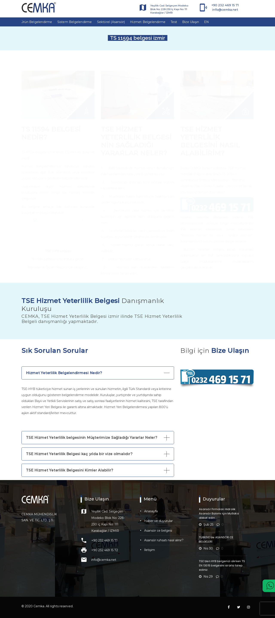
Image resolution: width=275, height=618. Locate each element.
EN (206, 22)
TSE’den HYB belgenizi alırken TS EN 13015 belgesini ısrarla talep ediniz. (222, 565)
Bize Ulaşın (190, 22)
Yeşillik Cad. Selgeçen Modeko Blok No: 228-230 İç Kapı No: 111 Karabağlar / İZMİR (169, 9)
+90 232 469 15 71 (225, 5)
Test (174, 22)
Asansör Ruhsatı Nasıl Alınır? (163, 540)
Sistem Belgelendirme (74, 22)
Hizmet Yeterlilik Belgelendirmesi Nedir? (64, 373)
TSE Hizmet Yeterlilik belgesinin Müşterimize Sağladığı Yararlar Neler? (91, 438)
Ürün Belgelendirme (36, 22)
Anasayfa (151, 511)
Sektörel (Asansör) (111, 22)
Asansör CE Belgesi (158, 530)
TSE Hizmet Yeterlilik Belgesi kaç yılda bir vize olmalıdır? (79, 454)
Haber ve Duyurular (158, 521)
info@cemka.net (225, 10)
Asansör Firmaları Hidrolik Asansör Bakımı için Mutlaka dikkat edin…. (219, 513)
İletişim (149, 550)
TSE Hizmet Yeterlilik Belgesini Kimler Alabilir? (69, 470)
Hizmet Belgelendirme (147, 22)
